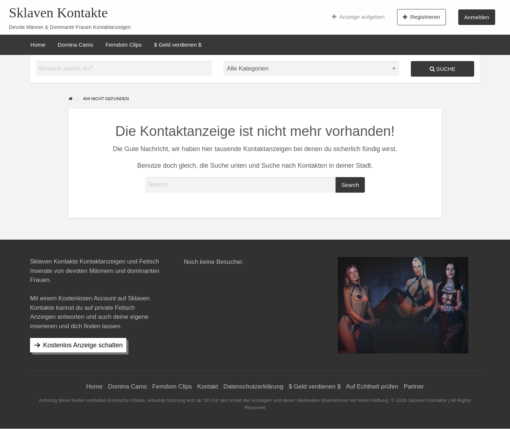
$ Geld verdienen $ (177, 45)
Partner (414, 386)
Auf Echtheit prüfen (372, 386)
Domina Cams (75, 45)
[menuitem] (358, 17)
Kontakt (207, 386)
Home (37, 45)
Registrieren (421, 17)
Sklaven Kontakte (58, 12)
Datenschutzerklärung (253, 386)
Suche (443, 69)
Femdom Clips (124, 45)
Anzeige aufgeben (358, 17)
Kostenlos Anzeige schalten (83, 345)
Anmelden (476, 17)
